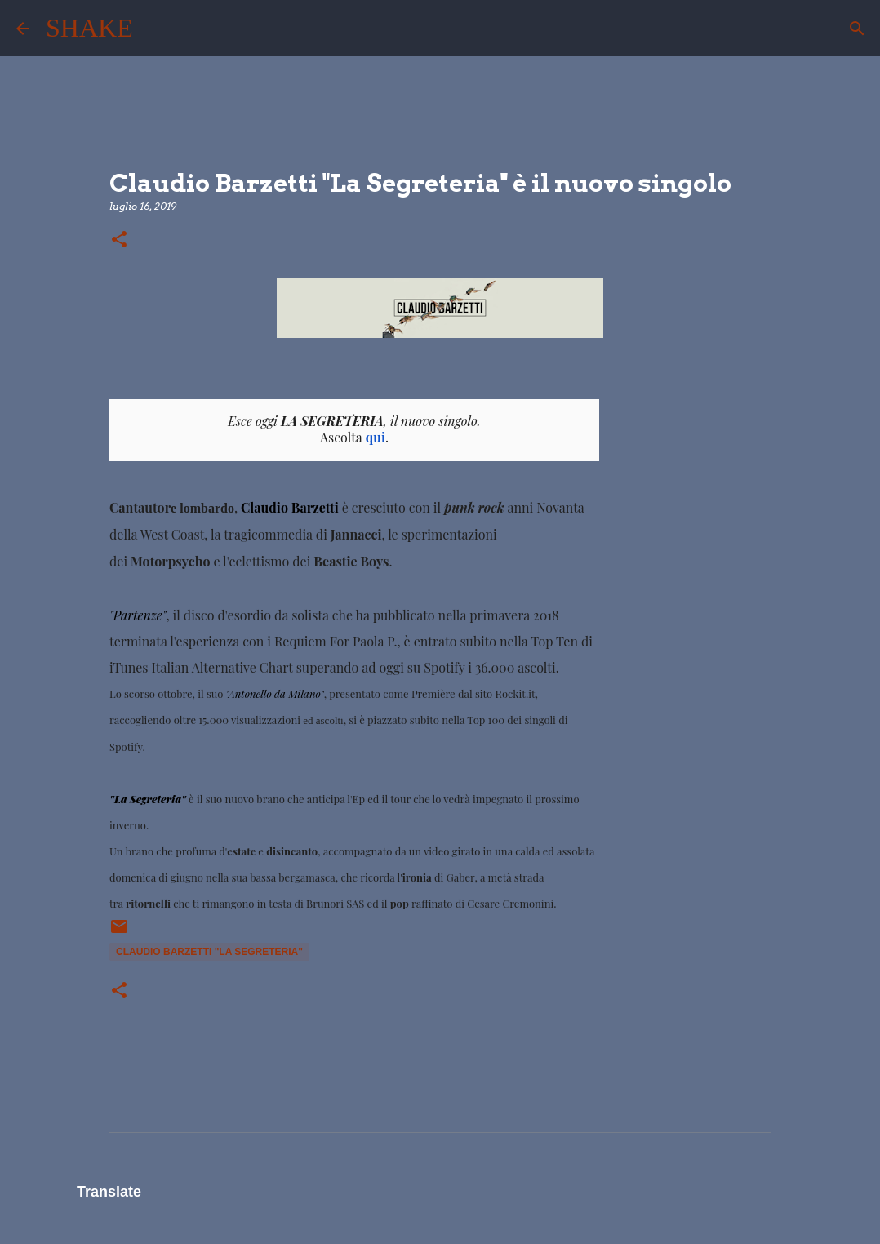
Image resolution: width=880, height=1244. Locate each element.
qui (375, 437)
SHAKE (89, 27)
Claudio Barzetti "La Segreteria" (209, 951)
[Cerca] (156, 28)
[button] (119, 240)
